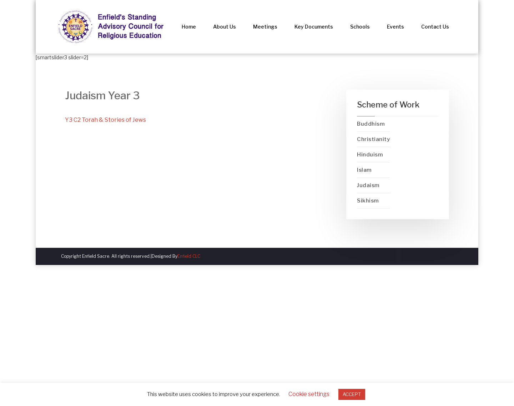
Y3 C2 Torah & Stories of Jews (105, 119)
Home (189, 27)
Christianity (373, 139)
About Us (224, 27)
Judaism (368, 185)
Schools (360, 27)
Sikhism (368, 200)
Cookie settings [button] (308, 394)
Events (395, 27)
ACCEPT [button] (352, 394)
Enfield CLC (188, 256)
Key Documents (313, 27)
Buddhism (371, 124)
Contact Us (435, 27)
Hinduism (370, 154)
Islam (364, 170)
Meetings (265, 27)
